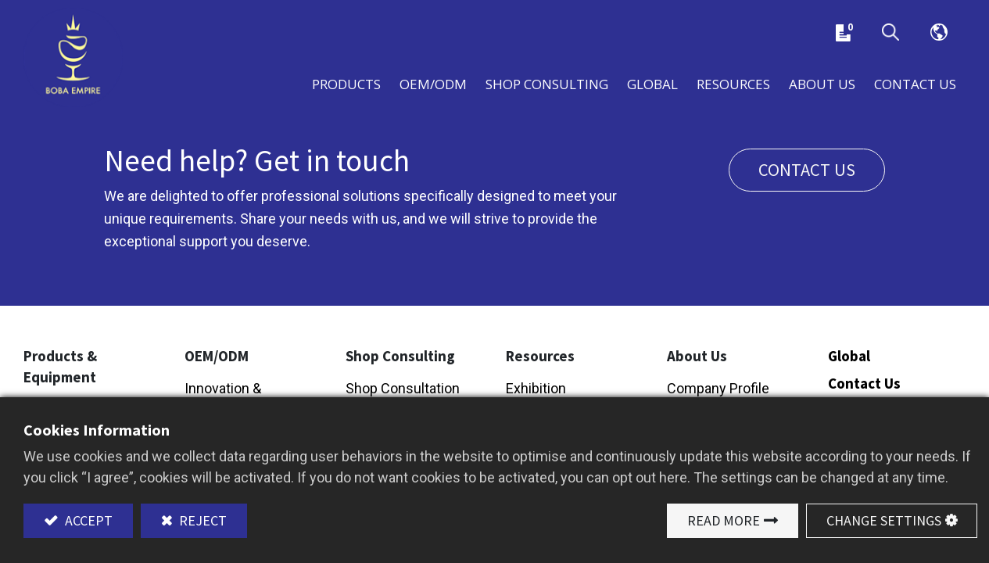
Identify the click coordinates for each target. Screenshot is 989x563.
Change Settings (883, 520)
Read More (723, 520)
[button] (890, 32)
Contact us (806, 171)
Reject (201, 520)
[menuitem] (652, 84)
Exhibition (536, 389)
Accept (87, 520)
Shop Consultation (403, 389)
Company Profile (718, 389)
